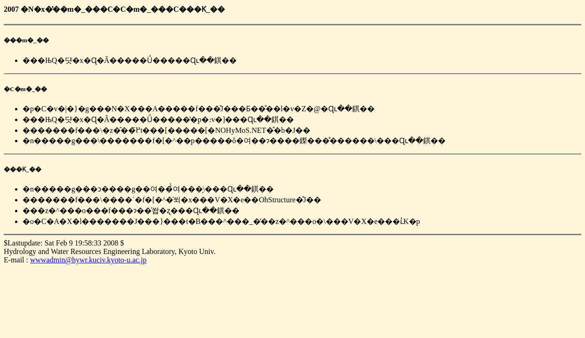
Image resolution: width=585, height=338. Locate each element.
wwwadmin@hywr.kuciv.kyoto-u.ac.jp (88, 260)
